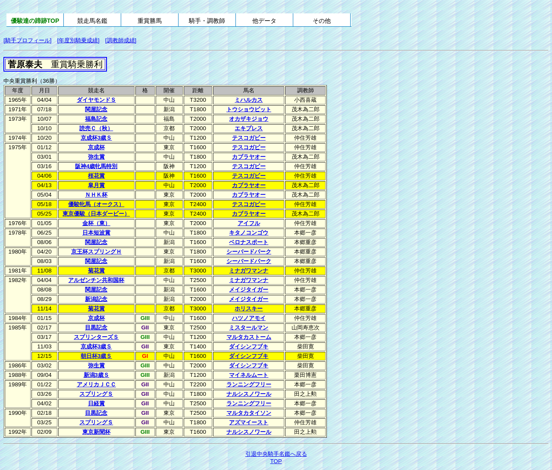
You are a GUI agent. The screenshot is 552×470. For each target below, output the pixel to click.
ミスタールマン (248, 327)
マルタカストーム (248, 337)
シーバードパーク (248, 251)
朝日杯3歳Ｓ (96, 356)
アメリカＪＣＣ (96, 384)
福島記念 (96, 119)
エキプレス (249, 128)
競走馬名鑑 (92, 20)
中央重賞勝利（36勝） (31, 81)
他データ (264, 20)
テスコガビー (249, 138)
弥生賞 (96, 157)
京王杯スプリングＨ (96, 251)
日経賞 (96, 403)
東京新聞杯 (96, 432)
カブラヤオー (249, 157)
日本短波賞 (96, 232)
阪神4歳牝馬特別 (96, 166)
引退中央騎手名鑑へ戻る (276, 454)
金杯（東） (96, 223)
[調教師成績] (120, 40)
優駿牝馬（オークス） (96, 204)
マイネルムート (248, 375)
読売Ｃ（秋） (96, 128)
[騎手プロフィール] (27, 40)
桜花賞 (96, 175)
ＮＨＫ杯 (96, 194)
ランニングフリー (248, 384)
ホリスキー (249, 308)
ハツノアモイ (249, 318)
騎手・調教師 (207, 20)
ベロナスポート (248, 242)
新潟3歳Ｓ (96, 375)
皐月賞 (96, 185)
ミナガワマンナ (248, 270)
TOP (276, 461)
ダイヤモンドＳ (96, 100)
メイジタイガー (248, 289)
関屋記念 (96, 109)
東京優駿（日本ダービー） (96, 213)
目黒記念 (96, 327)
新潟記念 (96, 299)
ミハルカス (249, 100)
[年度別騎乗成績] (78, 40)
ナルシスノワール (248, 394)
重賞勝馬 (150, 20)
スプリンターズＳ (96, 337)
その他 (322, 20)
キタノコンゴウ (248, 232)
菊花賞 (96, 270)
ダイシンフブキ (248, 346)
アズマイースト (248, 422)
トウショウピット (248, 109)
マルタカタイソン (248, 413)
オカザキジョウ (248, 119)
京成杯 (96, 147)
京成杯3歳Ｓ (96, 138)
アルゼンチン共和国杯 (96, 280)
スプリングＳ (96, 394)
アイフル (249, 223)
